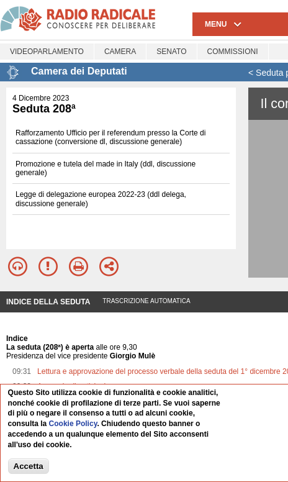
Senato (171, 51)
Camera (120, 51)
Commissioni (232, 51)
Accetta (28, 466)
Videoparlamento (47, 51)
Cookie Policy (73, 424)
